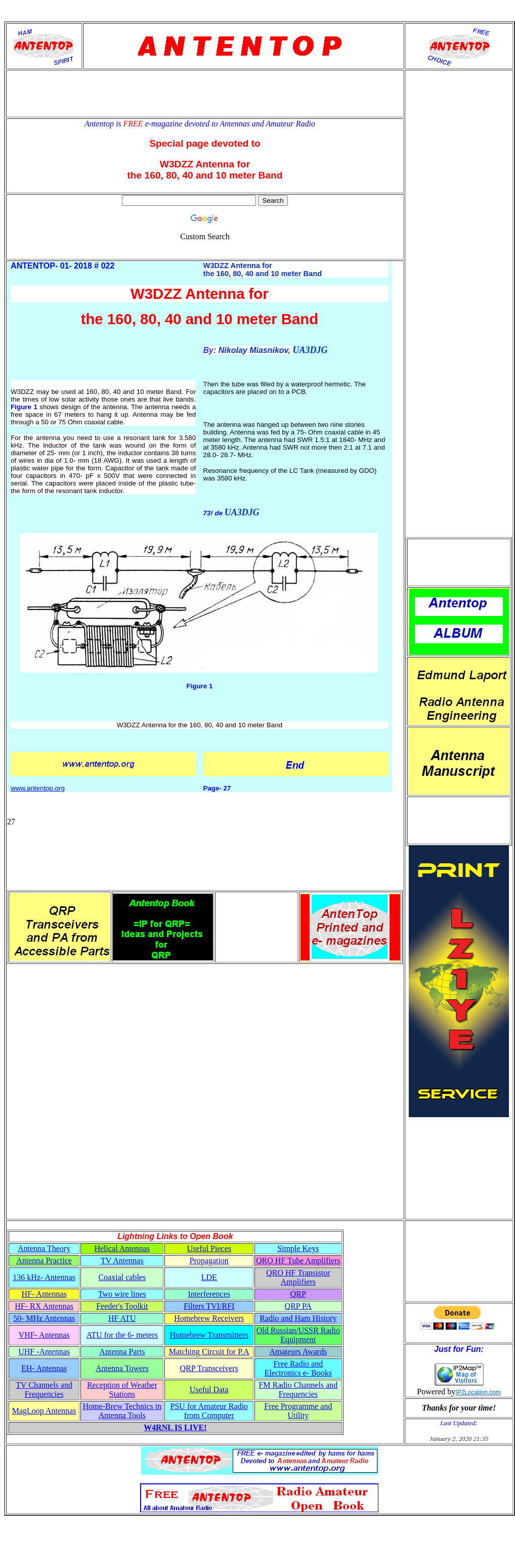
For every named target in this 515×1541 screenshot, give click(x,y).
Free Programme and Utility (298, 1411)
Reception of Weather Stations (122, 1389)
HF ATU (122, 1318)
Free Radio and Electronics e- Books (298, 1368)
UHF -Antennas (44, 1351)
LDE (209, 1277)
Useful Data (209, 1389)
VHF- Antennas (44, 1335)
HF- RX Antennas (44, 1306)
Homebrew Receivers (209, 1318)
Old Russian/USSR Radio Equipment (298, 1335)
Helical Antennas (122, 1248)
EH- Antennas (44, 1368)
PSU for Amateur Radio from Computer (209, 1411)
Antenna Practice (44, 1260)
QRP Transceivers (209, 1368)
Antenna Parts (122, 1351)
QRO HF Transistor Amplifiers (298, 1277)
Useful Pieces (209, 1248)
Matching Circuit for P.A (209, 1351)
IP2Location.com (477, 1392)
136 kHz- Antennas (44, 1277)
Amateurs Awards (298, 1351)
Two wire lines (122, 1294)
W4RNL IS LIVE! (175, 1427)
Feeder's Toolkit (122, 1306)
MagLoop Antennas (44, 1410)
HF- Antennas (43, 1294)
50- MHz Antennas (44, 1318)
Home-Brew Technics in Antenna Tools (121, 1411)
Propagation (209, 1260)
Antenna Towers (122, 1368)
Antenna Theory (44, 1248)
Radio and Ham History (298, 1318)
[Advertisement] (205, 93)
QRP (298, 1294)
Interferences (209, 1294)
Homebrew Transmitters (209, 1335)
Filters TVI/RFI (209, 1306)
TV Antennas (122, 1260)
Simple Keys (298, 1248)
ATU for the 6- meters (122, 1335)
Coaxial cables (122, 1277)
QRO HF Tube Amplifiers (298, 1260)
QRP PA (298, 1306)
